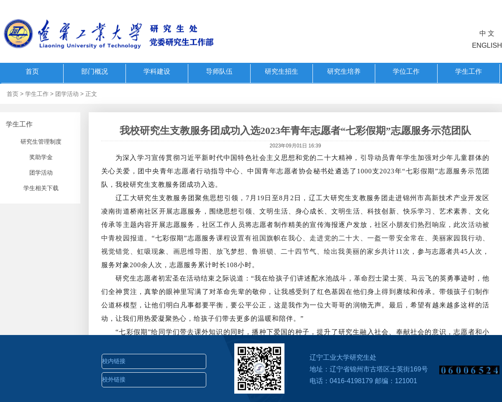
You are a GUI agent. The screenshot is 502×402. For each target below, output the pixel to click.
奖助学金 (41, 157)
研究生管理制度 (40, 141)
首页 (32, 71)
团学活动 (67, 93)
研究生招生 (281, 71)
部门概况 (94, 71)
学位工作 (406, 71)
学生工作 (468, 71)
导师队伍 (219, 71)
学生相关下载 (41, 188)
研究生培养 (344, 71)
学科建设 (156, 71)
